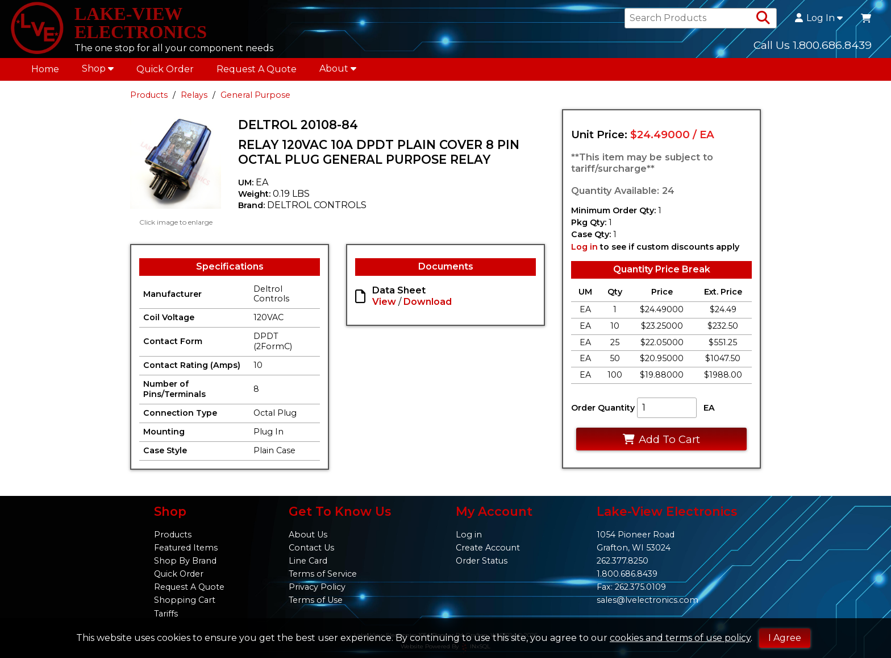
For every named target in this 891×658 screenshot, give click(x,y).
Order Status (481, 561)
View (384, 301)
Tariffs (166, 614)
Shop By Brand (185, 561)
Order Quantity (603, 408)
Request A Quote (256, 69)
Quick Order (165, 69)
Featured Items (186, 548)
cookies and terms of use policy (680, 637)
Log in (584, 247)
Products (149, 95)
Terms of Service (323, 574)
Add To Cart (661, 439)
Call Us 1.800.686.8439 (812, 45)
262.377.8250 (622, 561)
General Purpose (255, 95)
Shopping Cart (184, 600)
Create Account (488, 548)
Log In (819, 18)
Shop (98, 68)
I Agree (784, 637)
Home (45, 69)
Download (427, 301)
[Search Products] (763, 18)
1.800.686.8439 (627, 574)
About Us (308, 534)
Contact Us (311, 548)
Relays (194, 95)
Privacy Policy (317, 587)
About (337, 68)
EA (709, 408)
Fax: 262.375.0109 (631, 587)
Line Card (308, 561)
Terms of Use (316, 600)
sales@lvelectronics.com (647, 600)
